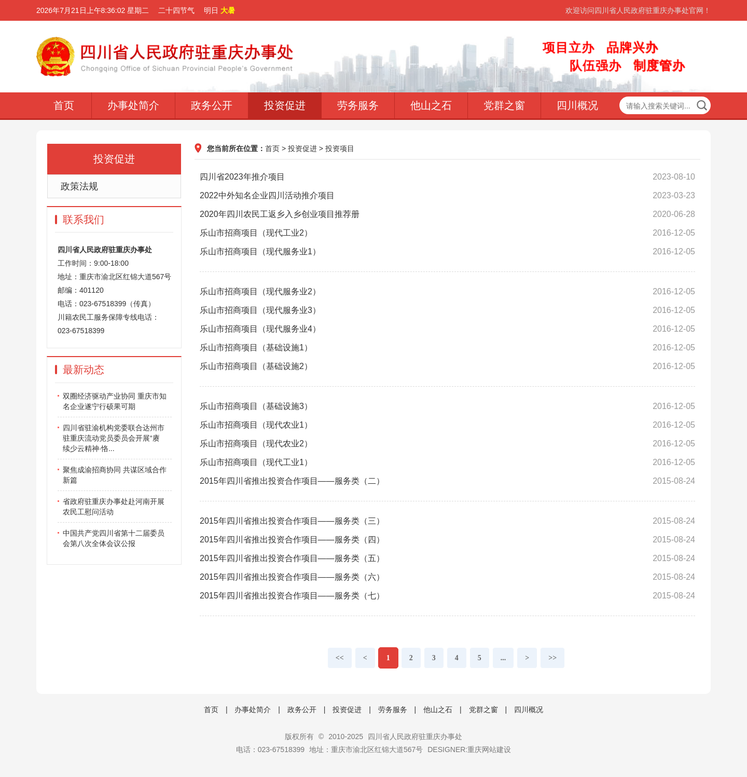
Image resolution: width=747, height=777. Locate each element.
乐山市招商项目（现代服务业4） (447, 329)
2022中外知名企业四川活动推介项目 (447, 195)
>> (552, 658)
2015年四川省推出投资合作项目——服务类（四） (447, 539)
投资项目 (339, 148)
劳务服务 (358, 105)
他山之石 (431, 105)
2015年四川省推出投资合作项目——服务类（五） (447, 558)
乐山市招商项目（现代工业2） (447, 233)
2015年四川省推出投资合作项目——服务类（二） (447, 481)
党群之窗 (504, 105)
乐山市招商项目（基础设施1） (447, 347)
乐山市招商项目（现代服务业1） (447, 251)
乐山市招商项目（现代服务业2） (447, 291)
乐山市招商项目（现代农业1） (447, 425)
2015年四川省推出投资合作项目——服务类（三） (447, 521)
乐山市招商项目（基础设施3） (447, 406)
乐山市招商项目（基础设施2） (447, 366)
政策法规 (79, 186)
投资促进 (285, 105)
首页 (63, 105)
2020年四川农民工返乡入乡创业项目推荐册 (447, 214)
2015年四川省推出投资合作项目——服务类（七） (447, 596)
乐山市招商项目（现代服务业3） (447, 310)
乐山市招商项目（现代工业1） (447, 462)
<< (340, 658)
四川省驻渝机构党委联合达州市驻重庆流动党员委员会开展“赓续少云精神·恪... (113, 438)
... (503, 658)
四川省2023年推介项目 (447, 177)
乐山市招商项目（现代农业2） (447, 443)
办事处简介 (133, 105)
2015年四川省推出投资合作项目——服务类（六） (447, 577)
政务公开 (211, 105)
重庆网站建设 (489, 749)
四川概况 (577, 105)
